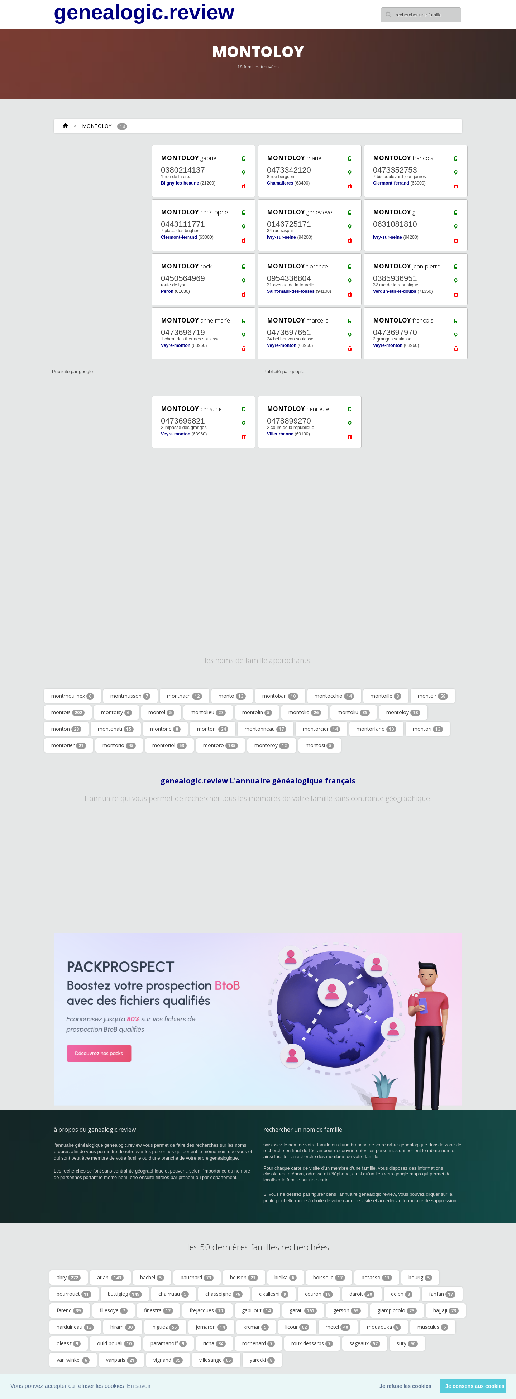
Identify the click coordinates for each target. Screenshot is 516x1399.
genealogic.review (144, 12)
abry (69, 1277)
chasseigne (224, 1294)
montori (428, 728)
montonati (116, 728)
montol (161, 712)
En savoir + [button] (141, 1386)
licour (297, 1327)
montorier (68, 745)
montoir (433, 696)
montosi (320, 745)
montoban (280, 696)
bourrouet (74, 1294)
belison (244, 1277)
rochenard (258, 1343)
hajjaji (446, 1310)
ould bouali (115, 1343)
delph (401, 1294)
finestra (158, 1310)
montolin (257, 712)
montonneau (265, 728)
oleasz (69, 1343)
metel (338, 1327)
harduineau (75, 1327)
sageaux (364, 1343)
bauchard (197, 1277)
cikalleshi (273, 1294)
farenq (70, 1310)
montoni (212, 728)
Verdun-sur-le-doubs (394, 291)
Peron (167, 291)
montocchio (334, 696)
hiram (122, 1327)
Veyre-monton (175, 345)
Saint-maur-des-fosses (291, 291)
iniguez (165, 1327)
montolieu (208, 712)
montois (68, 712)
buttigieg (125, 1294)
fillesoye (114, 1310)
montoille (386, 696)
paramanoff (168, 1343)
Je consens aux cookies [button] (475, 1386)
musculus (432, 1327)
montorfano (376, 728)
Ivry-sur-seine (281, 237)
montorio (119, 745)
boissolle (329, 1277)
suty (407, 1343)
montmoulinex (72, 696)
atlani (110, 1277)
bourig (420, 1277)
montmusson (130, 696)
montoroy (271, 745)
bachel (152, 1277)
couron (319, 1294)
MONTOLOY (96, 126)
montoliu (354, 712)
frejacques (207, 1310)
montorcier (321, 728)
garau (303, 1310)
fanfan (442, 1294)
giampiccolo (397, 1310)
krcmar (256, 1327)
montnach (184, 696)
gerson (347, 1310)
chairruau (173, 1294)
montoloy (403, 712)
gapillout (257, 1310)
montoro (220, 745)
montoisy (116, 712)
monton (66, 728)
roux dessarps (312, 1343)
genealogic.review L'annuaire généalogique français (258, 781)
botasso (377, 1277)
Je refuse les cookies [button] (405, 1386)
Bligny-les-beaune (180, 183)
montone (165, 728)
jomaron (211, 1327)
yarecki (262, 1360)
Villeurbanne (280, 433)
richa (214, 1343)
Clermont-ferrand (391, 183)
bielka (285, 1277)
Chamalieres (280, 183)
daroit (361, 1294)
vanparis (121, 1360)
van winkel (73, 1360)
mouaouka (384, 1327)
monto (232, 696)
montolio (304, 712)
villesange (216, 1360)
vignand (168, 1360)
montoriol (169, 745)
